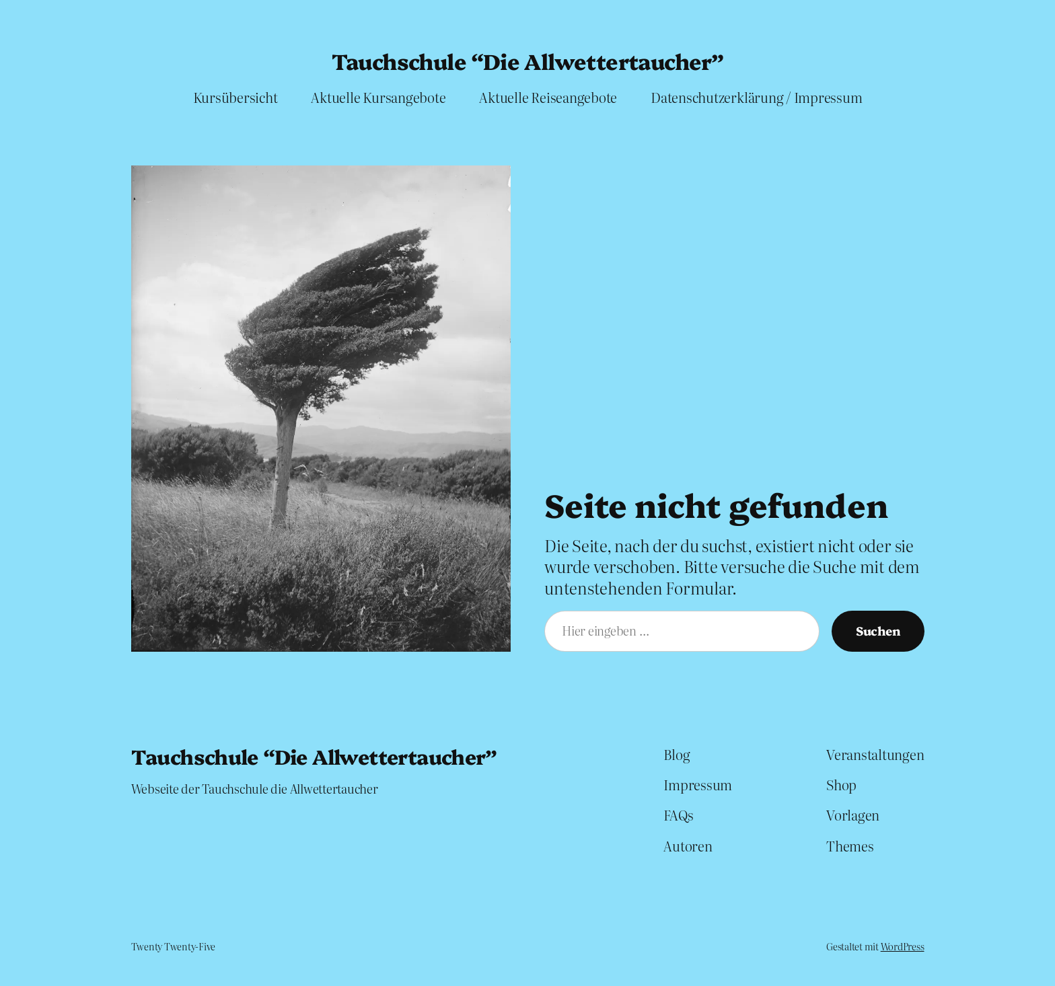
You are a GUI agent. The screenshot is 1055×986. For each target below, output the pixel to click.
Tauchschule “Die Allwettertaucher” (528, 60)
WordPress (902, 946)
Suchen (878, 630)
